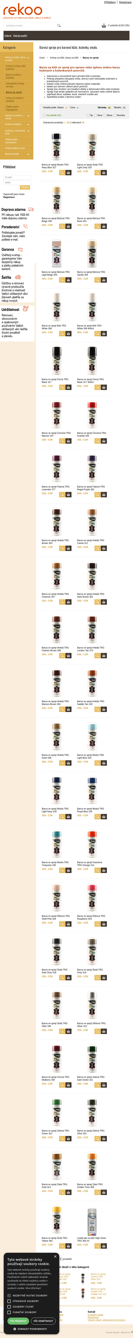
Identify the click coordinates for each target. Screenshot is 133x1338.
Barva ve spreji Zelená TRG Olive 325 (98, 1277)
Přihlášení (110, 2)
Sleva (109, 115)
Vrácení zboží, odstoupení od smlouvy (106, 1320)
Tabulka (117, 107)
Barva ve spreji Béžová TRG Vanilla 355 (63, 1277)
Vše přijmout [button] (18, 1321)
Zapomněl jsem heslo (13, 194)
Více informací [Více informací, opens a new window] (33, 1288)
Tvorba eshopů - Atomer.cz (119, 1332)
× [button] (55, 1256)
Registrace (125, 2)
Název (60, 107)
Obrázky (102, 107)
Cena (72, 107)
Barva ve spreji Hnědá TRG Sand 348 (63, 1291)
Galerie (7, 36)
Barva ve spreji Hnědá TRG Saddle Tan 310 (98, 1291)
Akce (99, 115)
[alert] (31, 1293)
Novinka (121, 115)
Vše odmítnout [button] (43, 1321)
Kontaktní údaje (95, 1314)
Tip (91, 115)
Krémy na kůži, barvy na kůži (64, 57)
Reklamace (93, 1317)
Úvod (42, 57)
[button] (31, 1329)
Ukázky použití (20, 36)
